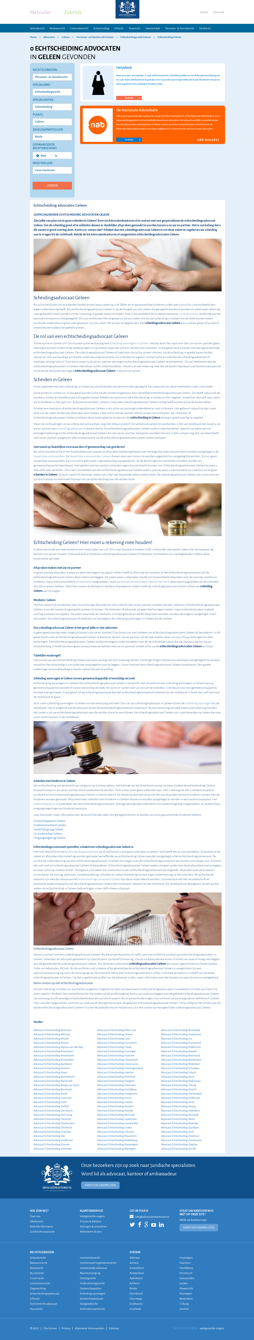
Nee (41, 155)
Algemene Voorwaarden (91, 1328)
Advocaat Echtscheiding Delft (50, 1102)
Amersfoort (137, 1268)
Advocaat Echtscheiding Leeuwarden (117, 1123)
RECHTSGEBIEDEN (42, 1252)
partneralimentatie (129, 581)
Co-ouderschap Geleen (48, 833)
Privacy (66, 1328)
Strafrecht (205, 28)
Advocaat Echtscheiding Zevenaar (180, 1136)
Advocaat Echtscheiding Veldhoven (180, 1097)
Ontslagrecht (88, 1278)
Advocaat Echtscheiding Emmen (51, 1144)
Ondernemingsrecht (92, 1283)
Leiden (184, 1283)
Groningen (186, 1257)
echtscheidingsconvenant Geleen (99, 879)
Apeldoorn (136, 1278)
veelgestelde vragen (211, 1328)
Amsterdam (137, 1273)
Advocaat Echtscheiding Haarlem (116, 1055)
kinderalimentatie (157, 581)
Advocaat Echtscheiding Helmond (116, 1076)
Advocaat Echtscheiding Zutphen (179, 1144)
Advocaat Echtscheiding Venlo (178, 1102)
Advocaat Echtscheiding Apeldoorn (53, 1064)
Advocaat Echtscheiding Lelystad (115, 1131)
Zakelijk (73, 12)
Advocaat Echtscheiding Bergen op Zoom (56, 1085)
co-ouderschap (188, 314)
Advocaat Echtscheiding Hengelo (115, 1081)
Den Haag (136, 1298)
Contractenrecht (79, 28)
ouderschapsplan (45, 804)
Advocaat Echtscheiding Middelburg (117, 1140)
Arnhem (135, 1283)
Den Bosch (136, 1293)
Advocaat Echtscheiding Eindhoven (53, 1140)
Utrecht (184, 1309)
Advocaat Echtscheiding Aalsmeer (52, 1030)
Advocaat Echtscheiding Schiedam (180, 1068)
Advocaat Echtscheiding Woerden (179, 1123)
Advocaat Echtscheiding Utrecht (178, 1089)
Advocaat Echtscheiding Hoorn (114, 1097)
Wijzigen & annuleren (94, 1226)
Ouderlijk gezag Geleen (48, 829)
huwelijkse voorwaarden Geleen (90, 456)
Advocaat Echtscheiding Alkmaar (52, 1034)
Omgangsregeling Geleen (49, 838)
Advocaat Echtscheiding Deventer (52, 1119)
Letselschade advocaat (94, 1268)
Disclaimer (50, 1328)
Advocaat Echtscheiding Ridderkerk (181, 1047)
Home (204, 12)
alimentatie (83, 581)
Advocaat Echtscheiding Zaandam (180, 1127)
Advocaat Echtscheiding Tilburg (178, 1085)
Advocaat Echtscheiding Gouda (114, 1047)
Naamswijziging (90, 1273)
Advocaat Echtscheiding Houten (115, 1102)
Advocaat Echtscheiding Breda (50, 1093)
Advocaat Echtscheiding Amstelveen (54, 1055)
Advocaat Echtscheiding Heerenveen (117, 1064)
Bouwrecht (37, 1268)
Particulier (40, 12)
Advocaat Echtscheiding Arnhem (52, 1068)
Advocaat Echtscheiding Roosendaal (181, 1059)
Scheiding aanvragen (93, 1293)
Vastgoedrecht (89, 1303)
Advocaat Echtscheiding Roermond (180, 1055)
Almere (134, 1262)
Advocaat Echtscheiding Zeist (177, 1131)
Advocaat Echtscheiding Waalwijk (180, 1114)
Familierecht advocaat (44, 1303)
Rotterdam (186, 1298)
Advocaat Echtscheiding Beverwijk (53, 1089)
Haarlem (185, 1262)
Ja (53, 155)
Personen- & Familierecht (179, 28)
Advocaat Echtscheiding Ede (49, 1136)
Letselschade (152, 28)
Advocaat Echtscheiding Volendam (180, 1110)
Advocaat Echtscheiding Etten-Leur (116, 1030)
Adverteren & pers (91, 1231)
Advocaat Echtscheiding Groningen (116, 1051)
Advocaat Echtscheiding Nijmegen (116, 1148)
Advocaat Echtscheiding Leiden (114, 1127)
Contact (132, 98)
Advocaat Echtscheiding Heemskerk (117, 1059)
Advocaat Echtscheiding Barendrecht (54, 1076)
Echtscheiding (101, 28)
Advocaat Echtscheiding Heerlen (115, 1072)
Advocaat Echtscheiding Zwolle (178, 1148)
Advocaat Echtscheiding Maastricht (117, 1136)
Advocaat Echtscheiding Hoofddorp (117, 1089)
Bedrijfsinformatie (41, 1226)
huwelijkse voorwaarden (49, 456)
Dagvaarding (38, 1288)
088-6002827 (208, 140)
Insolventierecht (90, 1257)
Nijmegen (186, 1293)
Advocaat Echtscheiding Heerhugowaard (120, 1068)
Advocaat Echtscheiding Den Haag (53, 1114)
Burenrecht (37, 1273)
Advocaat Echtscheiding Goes (113, 1038)
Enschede (135, 1309)
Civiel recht (37, 1278)
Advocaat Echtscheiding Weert (178, 1119)
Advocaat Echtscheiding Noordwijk (180, 1030)
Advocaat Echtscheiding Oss (176, 1038)
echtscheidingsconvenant (82, 851)
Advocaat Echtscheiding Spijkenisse (181, 1081)
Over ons (218, 12)
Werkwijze (36, 1221)
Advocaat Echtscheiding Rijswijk (179, 1051)
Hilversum (186, 1273)
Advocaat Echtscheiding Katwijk (115, 1110)
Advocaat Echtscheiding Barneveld (53, 1081)
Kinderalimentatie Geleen (50, 825)
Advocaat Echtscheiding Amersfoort (53, 1051)
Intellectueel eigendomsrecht (98, 1262)
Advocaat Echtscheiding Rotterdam (180, 1064)
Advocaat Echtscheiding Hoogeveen (117, 1093)
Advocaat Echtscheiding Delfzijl (51, 1106)
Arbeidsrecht (37, 28)
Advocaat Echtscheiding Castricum (53, 1097)
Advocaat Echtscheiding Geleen (114, 1034)
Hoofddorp (187, 1268)
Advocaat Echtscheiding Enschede (52, 1148)
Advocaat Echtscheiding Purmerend (181, 1042)
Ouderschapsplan (91, 1288)
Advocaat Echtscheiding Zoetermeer (181, 1140)
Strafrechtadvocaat (92, 1298)
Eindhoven (136, 1303)
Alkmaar (135, 1257)
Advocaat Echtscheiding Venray (178, 1106)
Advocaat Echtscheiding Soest (177, 1076)
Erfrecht (118, 28)
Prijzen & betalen (91, 1221)
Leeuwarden (187, 1278)
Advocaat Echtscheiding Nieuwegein (117, 1144)
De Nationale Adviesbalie (137, 110)
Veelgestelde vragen (92, 1216)
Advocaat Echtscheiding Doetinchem (54, 1123)
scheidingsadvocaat (70, 428)
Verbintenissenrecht (92, 1309)
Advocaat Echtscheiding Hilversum (116, 1085)
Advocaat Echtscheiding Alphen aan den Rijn (58, 1047)
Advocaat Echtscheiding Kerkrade (116, 1114)
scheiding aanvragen (198, 703)
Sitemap (115, 1328)
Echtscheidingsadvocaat (45, 1293)
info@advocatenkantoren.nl (150, 1216)
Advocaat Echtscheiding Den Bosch (53, 1110)
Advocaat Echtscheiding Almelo (51, 1038)
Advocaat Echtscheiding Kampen (115, 1106)
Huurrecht (134, 28)
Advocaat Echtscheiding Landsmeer (117, 1119)
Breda (133, 1288)
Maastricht (186, 1288)
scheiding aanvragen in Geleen (129, 343)
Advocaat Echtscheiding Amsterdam (54, 1059)
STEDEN (135, 1252)
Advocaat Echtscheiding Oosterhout (181, 1034)
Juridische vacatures (43, 1231)
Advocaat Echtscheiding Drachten (52, 1131)
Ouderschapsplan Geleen (49, 821)
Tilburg (184, 1303)
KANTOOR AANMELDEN (100, 1185)
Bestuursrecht (57, 28)
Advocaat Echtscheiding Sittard (178, 1072)
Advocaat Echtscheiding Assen (50, 1072)
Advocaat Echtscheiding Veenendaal (181, 1093)
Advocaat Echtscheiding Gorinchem (117, 1042)
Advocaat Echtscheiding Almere (51, 1042)
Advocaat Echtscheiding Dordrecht (53, 1127)
